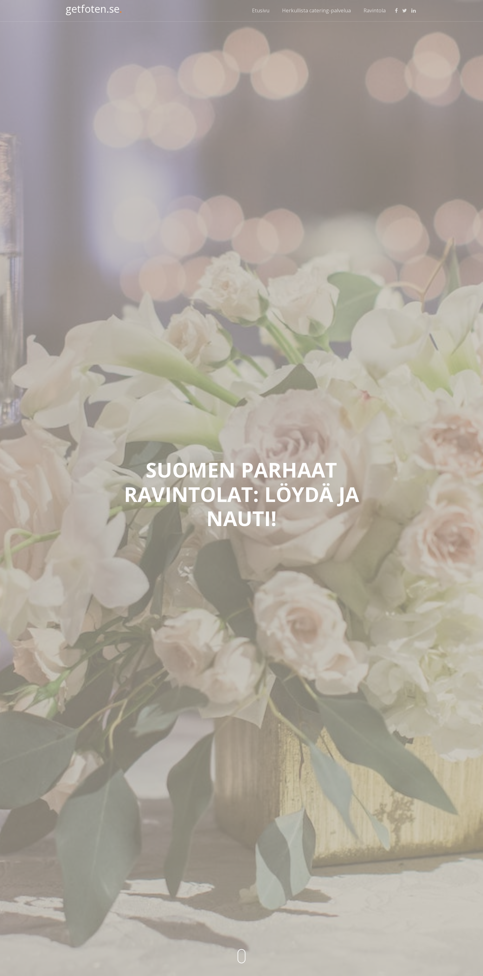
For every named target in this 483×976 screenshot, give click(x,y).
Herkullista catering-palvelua (316, 10)
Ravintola (375, 10)
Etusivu (260, 10)
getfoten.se (94, 9)
